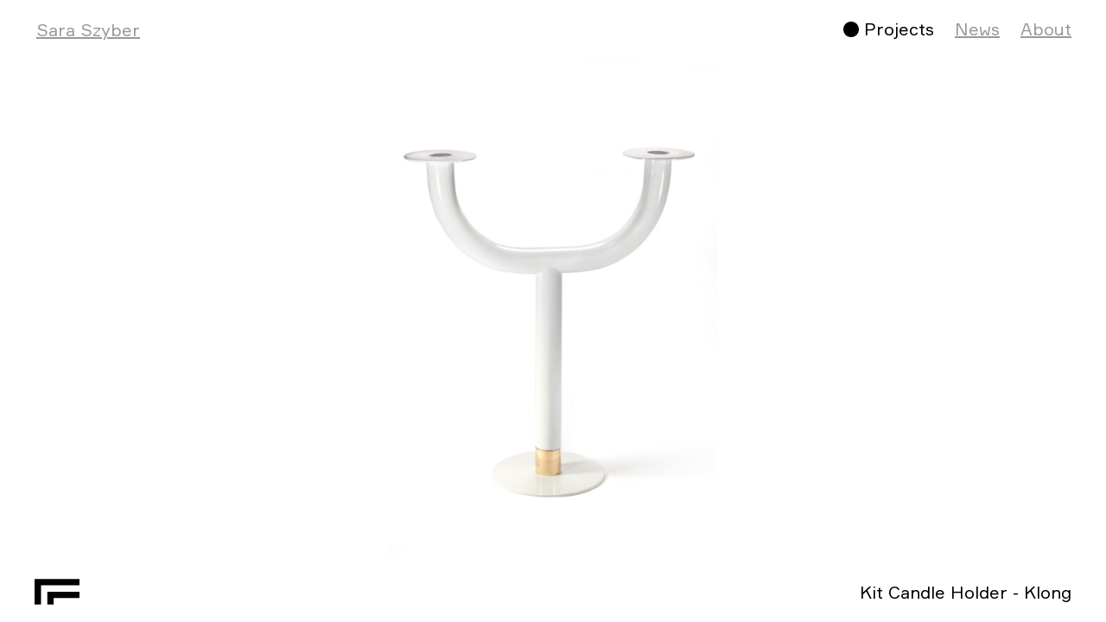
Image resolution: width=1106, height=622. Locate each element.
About (1045, 29)
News (977, 29)
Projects (899, 29)
